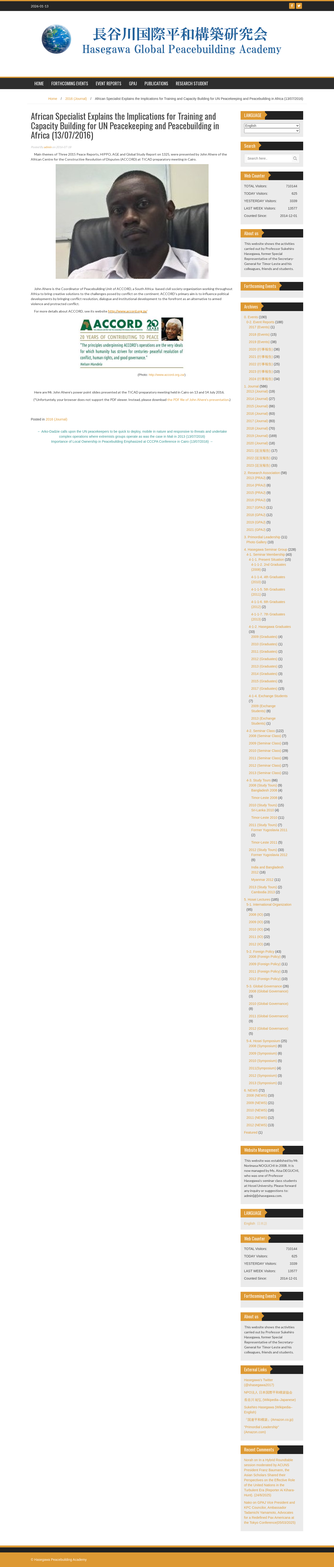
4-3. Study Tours (259, 780)
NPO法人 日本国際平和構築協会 (268, 1392)
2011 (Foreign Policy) (265, 971)
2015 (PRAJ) (256, 493)
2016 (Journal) (76, 99)
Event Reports (108, 83)
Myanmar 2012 (262, 880)
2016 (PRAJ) (256, 500)
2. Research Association (262, 473)
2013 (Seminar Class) (265, 773)
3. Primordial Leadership (262, 537)
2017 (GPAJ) (256, 507)
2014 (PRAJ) (256, 485)
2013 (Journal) (257, 391)
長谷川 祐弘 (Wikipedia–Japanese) (270, 1400)
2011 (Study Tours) (263, 825)
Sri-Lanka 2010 (262, 810)
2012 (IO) (256, 944)
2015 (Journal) (257, 406)
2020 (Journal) (257, 443)
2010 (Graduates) (264, 644)
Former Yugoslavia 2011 (269, 830)
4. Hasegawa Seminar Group (265, 549)
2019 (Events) (259, 342)
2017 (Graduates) (264, 688)
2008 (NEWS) (257, 1095)
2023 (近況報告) (258, 465)
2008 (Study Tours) (263, 785)
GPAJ (133, 83)
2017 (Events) (259, 327)
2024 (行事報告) (261, 379)
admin (48, 147)
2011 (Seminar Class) (265, 758)
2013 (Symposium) (263, 1083)
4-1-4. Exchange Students (268, 696)
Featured (251, 1132)
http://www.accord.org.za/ (127, 311)
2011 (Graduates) (264, 651)
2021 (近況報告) (258, 450)
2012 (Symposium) (263, 1075)
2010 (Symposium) (263, 1061)
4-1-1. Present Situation (266, 559)
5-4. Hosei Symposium (263, 1041)
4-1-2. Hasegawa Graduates (270, 627)
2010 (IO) (256, 929)
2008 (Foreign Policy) (265, 957)
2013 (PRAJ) (256, 478)
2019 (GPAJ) (256, 522)
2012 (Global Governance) (268, 1028)
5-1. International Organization (269, 904)
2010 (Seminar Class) (265, 751)
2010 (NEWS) (257, 1110)
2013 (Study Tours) (263, 887)
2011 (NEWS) (257, 1118)
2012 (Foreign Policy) (265, 979)
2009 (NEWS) (257, 1103)
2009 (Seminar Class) (265, 743)
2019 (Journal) (257, 436)
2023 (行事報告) (261, 371)
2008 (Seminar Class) (265, 736)
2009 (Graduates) (264, 637)
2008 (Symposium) (263, 1046)
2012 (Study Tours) (263, 850)
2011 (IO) (256, 937)
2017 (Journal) (257, 421)
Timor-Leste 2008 (264, 798)
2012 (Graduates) (264, 659)
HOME (39, 83)
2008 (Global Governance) (268, 991)
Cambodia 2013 (263, 892)
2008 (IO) (256, 914)
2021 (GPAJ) (256, 530)
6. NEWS (251, 1090)
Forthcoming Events (69, 83)
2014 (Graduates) (264, 674)
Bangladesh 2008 (264, 790)
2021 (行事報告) (261, 357)
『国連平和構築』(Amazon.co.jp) (268, 1420)
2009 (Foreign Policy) (265, 964)
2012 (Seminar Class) (265, 765)
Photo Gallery (257, 542)
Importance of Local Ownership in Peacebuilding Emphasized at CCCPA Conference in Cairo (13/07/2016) (132, 441)
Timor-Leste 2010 (264, 817)
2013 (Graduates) (264, 666)
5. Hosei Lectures (257, 899)
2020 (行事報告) (261, 349)
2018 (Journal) (257, 428)
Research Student (192, 83)
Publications (156, 83)
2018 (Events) (259, 334)
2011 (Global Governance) (268, 1016)
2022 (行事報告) (261, 364)
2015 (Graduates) (264, 681)
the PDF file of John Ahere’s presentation (198, 400)
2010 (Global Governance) (268, 1004)
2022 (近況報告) (258, 458)
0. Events (251, 317)
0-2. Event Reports (261, 322)
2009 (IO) (256, 922)
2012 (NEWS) (257, 1125)
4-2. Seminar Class (261, 731)
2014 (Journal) (257, 399)
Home (52, 99)
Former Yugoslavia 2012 (269, 855)
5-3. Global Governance (264, 986)
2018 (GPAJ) (256, 515)
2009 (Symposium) (263, 1053)
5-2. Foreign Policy (261, 951)
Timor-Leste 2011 (264, 842)
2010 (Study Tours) (263, 805)
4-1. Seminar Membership (266, 554)
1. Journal (251, 386)
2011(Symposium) (262, 1068)
